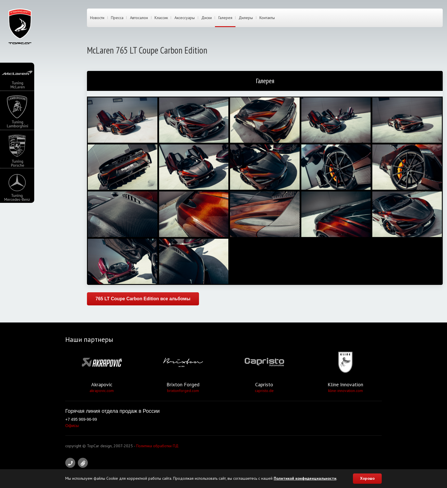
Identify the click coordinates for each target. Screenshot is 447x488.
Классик (161, 18)
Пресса (117, 18)
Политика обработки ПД (157, 445)
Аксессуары (184, 18)
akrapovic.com (102, 390)
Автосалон (139, 18)
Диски (206, 18)
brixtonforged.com (183, 390)
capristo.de (264, 390)
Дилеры (246, 18)
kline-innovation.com (345, 390)
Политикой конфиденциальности (305, 478)
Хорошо (367, 478)
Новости (97, 18)
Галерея (225, 18)
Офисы (72, 425)
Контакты (267, 18)
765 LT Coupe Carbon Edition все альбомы (143, 298)
